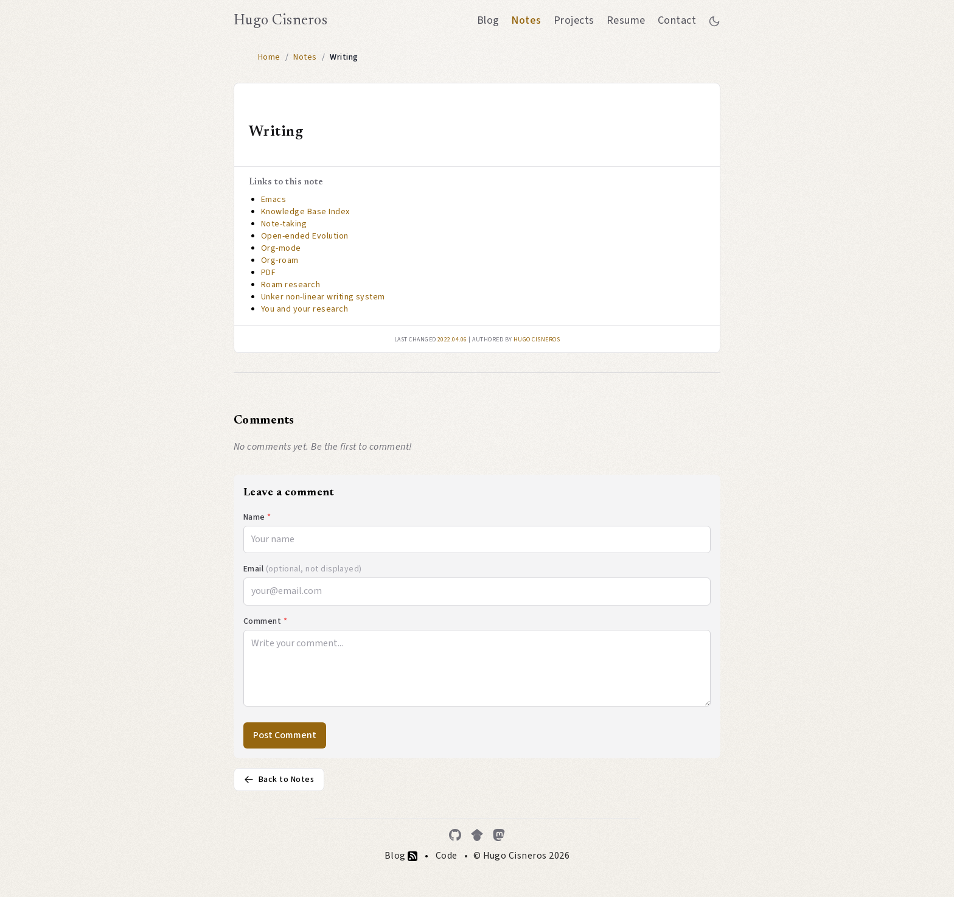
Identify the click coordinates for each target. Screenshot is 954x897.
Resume (626, 20)
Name (257, 517)
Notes (526, 20)
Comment (265, 621)
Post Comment (284, 735)
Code (447, 855)
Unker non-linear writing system (323, 297)
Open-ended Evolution (305, 236)
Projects (574, 20)
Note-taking (284, 224)
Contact (677, 20)
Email (302, 569)
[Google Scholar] (477, 835)
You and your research (304, 309)
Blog (488, 20)
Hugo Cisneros (280, 20)
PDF (268, 273)
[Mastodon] (499, 835)
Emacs (273, 200)
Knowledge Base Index (305, 212)
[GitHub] (455, 835)
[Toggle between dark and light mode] (714, 20)
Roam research (290, 285)
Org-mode (281, 248)
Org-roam (280, 260)
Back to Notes (279, 779)
